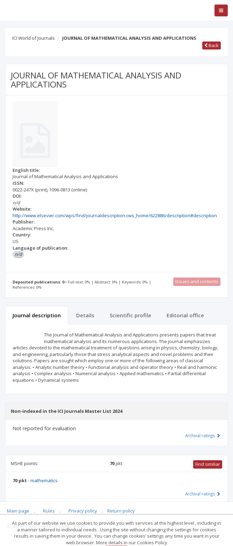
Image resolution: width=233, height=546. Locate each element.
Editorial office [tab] (185, 315)
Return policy (121, 511)
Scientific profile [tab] (130, 315)
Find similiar (207, 464)
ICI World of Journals (33, 38)
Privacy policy (82, 511)
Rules (49, 511)
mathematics (44, 480)
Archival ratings (202, 435)
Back (211, 45)
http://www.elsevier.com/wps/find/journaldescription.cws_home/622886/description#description (115, 215)
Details (85, 315)
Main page (18, 511)
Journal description (37, 315)
